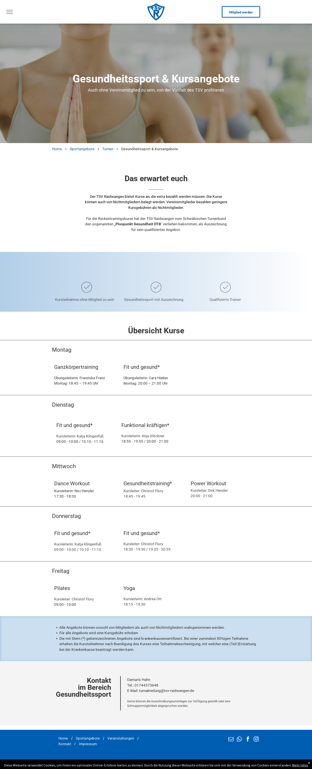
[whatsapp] (239, 739)
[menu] (9, 12)
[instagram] (256, 739)
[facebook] (248, 739)
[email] (231, 739)
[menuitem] (64, 738)
